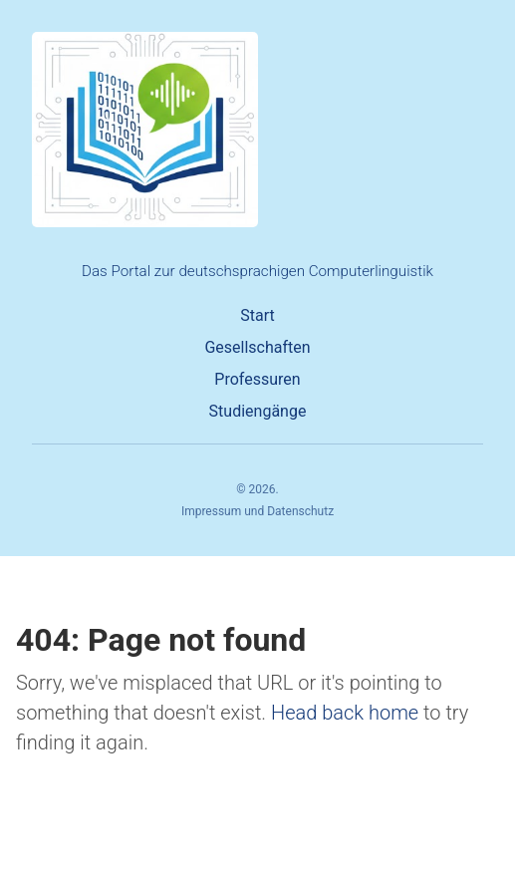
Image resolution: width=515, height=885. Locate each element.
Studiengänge (258, 411)
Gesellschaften (257, 347)
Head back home (344, 713)
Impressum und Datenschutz (257, 511)
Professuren (257, 379)
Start (257, 315)
